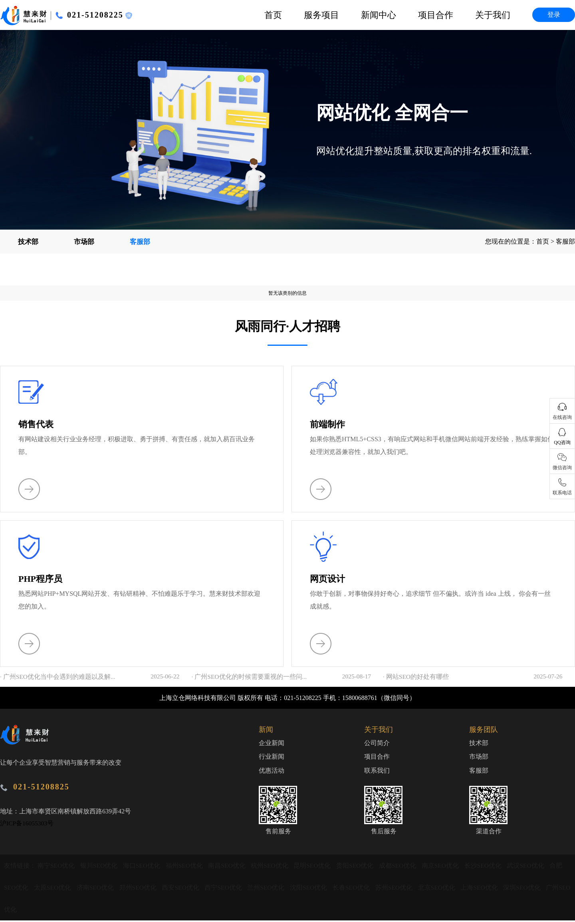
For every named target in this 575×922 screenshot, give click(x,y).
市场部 (84, 242)
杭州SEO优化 (273, 867)
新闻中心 (378, 15)
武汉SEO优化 (532, 867)
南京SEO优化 (446, 867)
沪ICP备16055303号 (27, 823)
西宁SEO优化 (226, 889)
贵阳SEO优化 (359, 867)
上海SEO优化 (486, 889)
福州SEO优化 (186, 867)
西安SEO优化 (183, 889)
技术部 (28, 242)
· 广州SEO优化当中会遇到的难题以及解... (58, 676)
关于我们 (492, 15)
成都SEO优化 (402, 867)
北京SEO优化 (442, 889)
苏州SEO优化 (399, 889)
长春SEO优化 (356, 889)
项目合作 (435, 15)
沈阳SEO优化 (313, 889)
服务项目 (321, 15)
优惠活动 (271, 772)
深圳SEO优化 (529, 889)
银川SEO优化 (100, 867)
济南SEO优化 (97, 889)
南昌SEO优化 (230, 867)
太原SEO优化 (53, 889)
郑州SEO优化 (140, 889)
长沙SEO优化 (489, 867)
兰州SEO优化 (269, 889)
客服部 (140, 242)
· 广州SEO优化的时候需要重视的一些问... (249, 676)
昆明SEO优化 (316, 867)
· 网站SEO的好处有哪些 (416, 676)
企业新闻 (271, 743)
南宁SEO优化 (57, 867)
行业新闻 (271, 757)
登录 (553, 14)
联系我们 (377, 772)
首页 (273, 15)
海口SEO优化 (143, 867)
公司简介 (377, 743)
